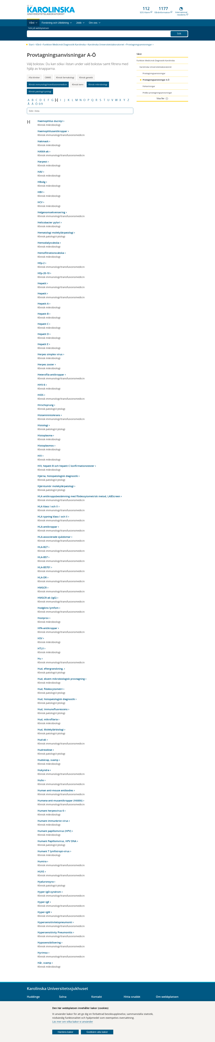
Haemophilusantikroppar (52, 131)
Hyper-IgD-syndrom (49, 891)
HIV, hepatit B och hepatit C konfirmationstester (66, 465)
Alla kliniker (34, 77)
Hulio (41, 780)
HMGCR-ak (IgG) (47, 597)
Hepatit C (43, 323)
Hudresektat (45, 749)
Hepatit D (43, 334)
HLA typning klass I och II (52, 516)
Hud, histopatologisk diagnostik (56, 699)
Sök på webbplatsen (39, 33)
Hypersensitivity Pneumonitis (55, 932)
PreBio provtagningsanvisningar (157, 92)
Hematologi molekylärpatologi (55, 232)
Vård (38, 44)
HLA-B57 (43, 557)
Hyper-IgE (43, 902)
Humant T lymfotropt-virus (54, 851)
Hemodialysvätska (48, 242)
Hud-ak (42, 739)
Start (31, 44)
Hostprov (43, 618)
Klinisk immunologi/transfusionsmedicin (48, 84)
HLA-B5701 (44, 567)
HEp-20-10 (43, 273)
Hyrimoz (43, 952)
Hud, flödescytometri (50, 689)
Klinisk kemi (77, 84)
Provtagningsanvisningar (139, 44)
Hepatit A (43, 303)
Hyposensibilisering (49, 942)
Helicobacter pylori (49, 222)
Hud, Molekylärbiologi (51, 729)
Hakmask (43, 141)
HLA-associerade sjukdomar (54, 536)
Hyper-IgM (44, 912)
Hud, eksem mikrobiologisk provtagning (61, 678)
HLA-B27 (43, 547)
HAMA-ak (43, 151)
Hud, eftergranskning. (50, 668)
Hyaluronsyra (46, 881)
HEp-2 (41, 263)
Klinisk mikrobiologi (97, 84)
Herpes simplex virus (50, 354)
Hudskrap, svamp (48, 760)
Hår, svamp (44, 962)
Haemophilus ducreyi (50, 121)
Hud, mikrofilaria (48, 719)
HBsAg (41, 182)
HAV (40, 171)
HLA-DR (42, 577)
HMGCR (42, 587)
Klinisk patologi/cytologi (40, 91)
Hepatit (42, 283)
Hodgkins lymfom (48, 607)
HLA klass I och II (48, 506)
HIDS (40, 394)
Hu (39, 658)
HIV (40, 455)
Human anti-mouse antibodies (55, 790)
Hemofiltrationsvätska (51, 253)
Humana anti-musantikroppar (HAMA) (60, 800)
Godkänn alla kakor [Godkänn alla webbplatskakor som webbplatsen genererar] (97, 1032)
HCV (40, 202)
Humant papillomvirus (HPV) (54, 831)
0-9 (41, 104)
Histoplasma (45, 435)
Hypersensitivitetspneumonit (55, 922)
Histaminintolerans (49, 415)
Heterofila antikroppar (51, 374)
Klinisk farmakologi (65, 77)
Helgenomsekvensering (51, 212)
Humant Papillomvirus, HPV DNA (57, 841)
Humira (42, 861)
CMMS (48, 77)
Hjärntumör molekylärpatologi (56, 486)
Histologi (43, 425)
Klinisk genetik (86, 77)
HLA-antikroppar (47, 526)
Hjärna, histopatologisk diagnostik (58, 476)
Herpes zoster (46, 364)
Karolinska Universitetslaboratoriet (106, 44)
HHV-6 (41, 384)
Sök (179, 33)
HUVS (41, 871)
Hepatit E (43, 344)
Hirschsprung (45, 405)
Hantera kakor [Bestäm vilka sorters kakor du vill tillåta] (65, 1032)
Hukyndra (43, 770)
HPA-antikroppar (47, 628)
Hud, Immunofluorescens (53, 709)
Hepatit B (43, 313)
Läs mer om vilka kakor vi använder (72, 1021)
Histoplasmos (46, 445)
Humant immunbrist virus (53, 820)
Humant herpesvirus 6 (51, 810)
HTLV (41, 648)
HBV (40, 192)
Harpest (42, 161)
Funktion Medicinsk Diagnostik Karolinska (64, 44)
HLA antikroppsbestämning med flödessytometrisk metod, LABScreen (79, 496)
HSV (40, 638)
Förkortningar (149, 86)
